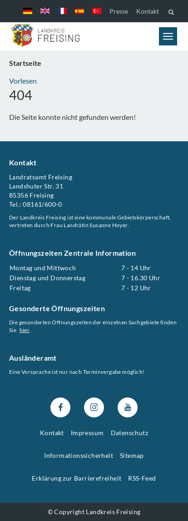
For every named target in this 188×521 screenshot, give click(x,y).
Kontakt (147, 11)
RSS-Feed (142, 478)
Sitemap (132, 455)
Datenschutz (129, 433)
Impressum (87, 433)
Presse (118, 11)
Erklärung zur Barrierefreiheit (76, 478)
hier (25, 330)
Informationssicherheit (78, 455)
